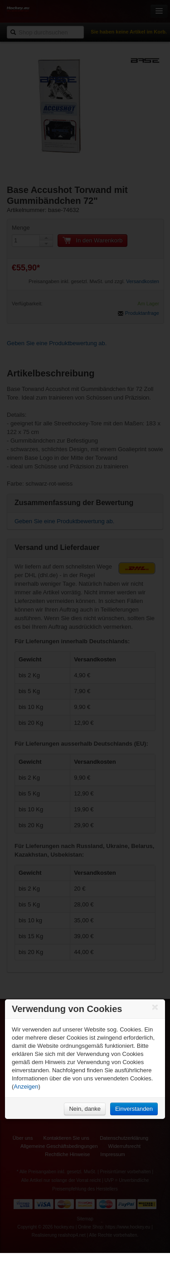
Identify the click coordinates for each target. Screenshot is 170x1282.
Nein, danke (84, 1108)
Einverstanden (134, 1108)
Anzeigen (26, 1086)
